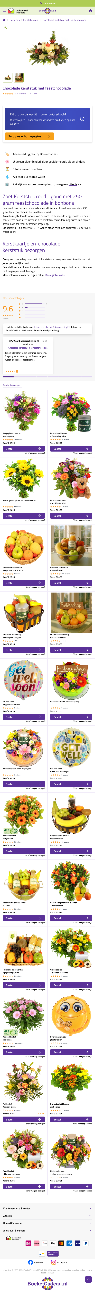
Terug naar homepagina (29, 136)
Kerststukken (30, 20)
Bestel (23, 449)
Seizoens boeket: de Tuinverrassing (52, 327)
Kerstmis (15, 20)
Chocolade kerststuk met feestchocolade (63, 20)
